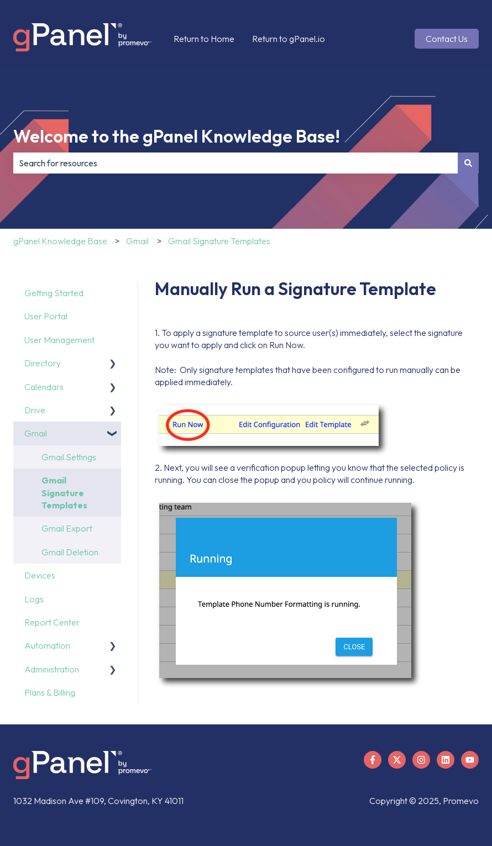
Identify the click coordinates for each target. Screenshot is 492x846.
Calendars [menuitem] (44, 386)
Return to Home (204, 38)
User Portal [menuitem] (45, 316)
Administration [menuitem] (51, 669)
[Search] (468, 163)
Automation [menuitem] (47, 645)
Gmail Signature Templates (219, 240)
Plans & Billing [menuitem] (49, 692)
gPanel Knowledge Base (60, 240)
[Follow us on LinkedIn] (445, 760)
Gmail (137, 240)
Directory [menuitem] (42, 363)
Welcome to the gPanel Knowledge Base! (176, 136)
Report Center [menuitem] (52, 622)
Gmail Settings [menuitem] (68, 457)
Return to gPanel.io (288, 38)
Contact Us (447, 38)
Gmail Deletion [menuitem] (69, 552)
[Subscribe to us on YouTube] (470, 760)
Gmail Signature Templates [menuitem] (64, 493)
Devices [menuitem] (39, 575)
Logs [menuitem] (34, 599)
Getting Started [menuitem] (53, 292)
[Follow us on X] (397, 760)
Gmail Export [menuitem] (66, 528)
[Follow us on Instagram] (421, 760)
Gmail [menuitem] (35, 433)
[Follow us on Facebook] (372, 760)
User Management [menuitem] (59, 339)
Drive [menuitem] (34, 410)
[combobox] (235, 163)
